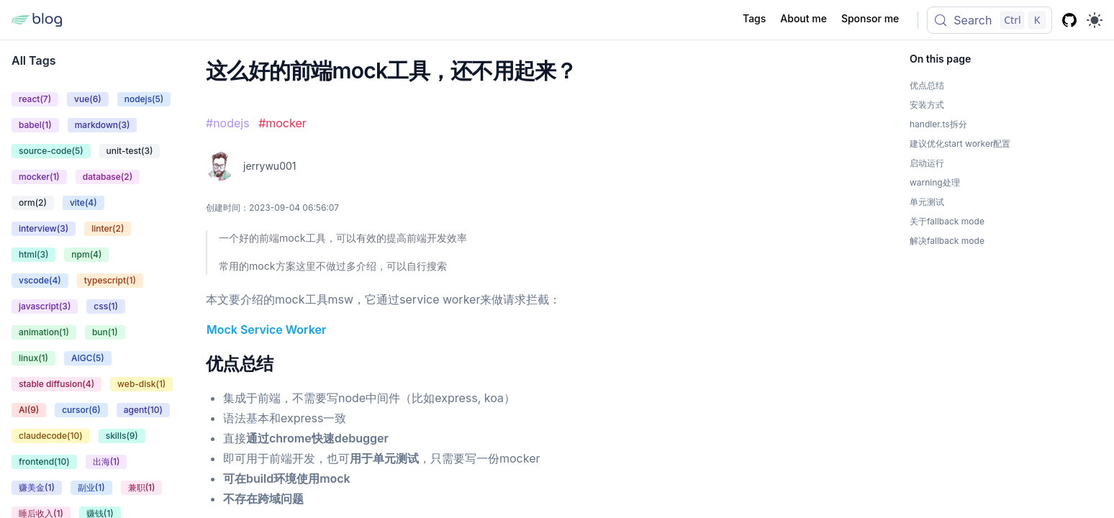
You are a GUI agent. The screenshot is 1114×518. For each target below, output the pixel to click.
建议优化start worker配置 (960, 143)
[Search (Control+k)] (989, 20)
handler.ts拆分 (938, 124)
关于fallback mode (947, 221)
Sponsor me (870, 18)
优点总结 (239, 363)
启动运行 (927, 163)
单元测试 (927, 201)
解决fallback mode (947, 240)
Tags (754, 18)
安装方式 (927, 104)
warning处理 (935, 182)
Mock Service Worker (266, 329)
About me (803, 18)
